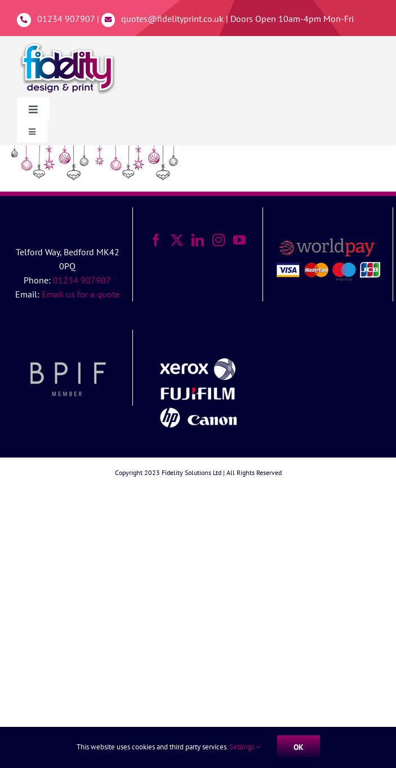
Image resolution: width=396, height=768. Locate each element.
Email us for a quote (80, 294)
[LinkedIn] (198, 240)
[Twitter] (177, 240)
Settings (244, 747)
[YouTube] (239, 240)
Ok (298, 747)
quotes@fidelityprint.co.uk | (175, 18)
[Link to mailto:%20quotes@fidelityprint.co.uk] (108, 20)
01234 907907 (66, 18)
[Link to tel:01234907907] (24, 20)
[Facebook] (156, 240)
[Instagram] (218, 240)
